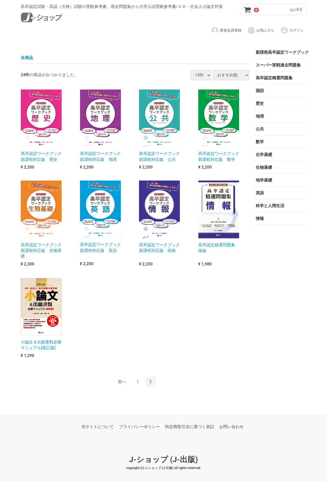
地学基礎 (264, 180)
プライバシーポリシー (139, 426)
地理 (260, 116)
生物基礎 (264, 167)
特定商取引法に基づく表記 (189, 426)
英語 (260, 193)
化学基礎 (264, 154)
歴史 (260, 103)
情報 (260, 218)
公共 (260, 129)
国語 (260, 90)
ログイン (292, 30)
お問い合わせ (231, 426)
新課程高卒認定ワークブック (281, 52)
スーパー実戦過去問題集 (278, 65)
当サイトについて (97, 426)
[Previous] (122, 382)
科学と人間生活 (270, 205)
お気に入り (261, 30)
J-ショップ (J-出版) (163, 459)
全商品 (27, 57)
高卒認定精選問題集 (274, 77)
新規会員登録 (226, 30)
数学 (260, 141)
